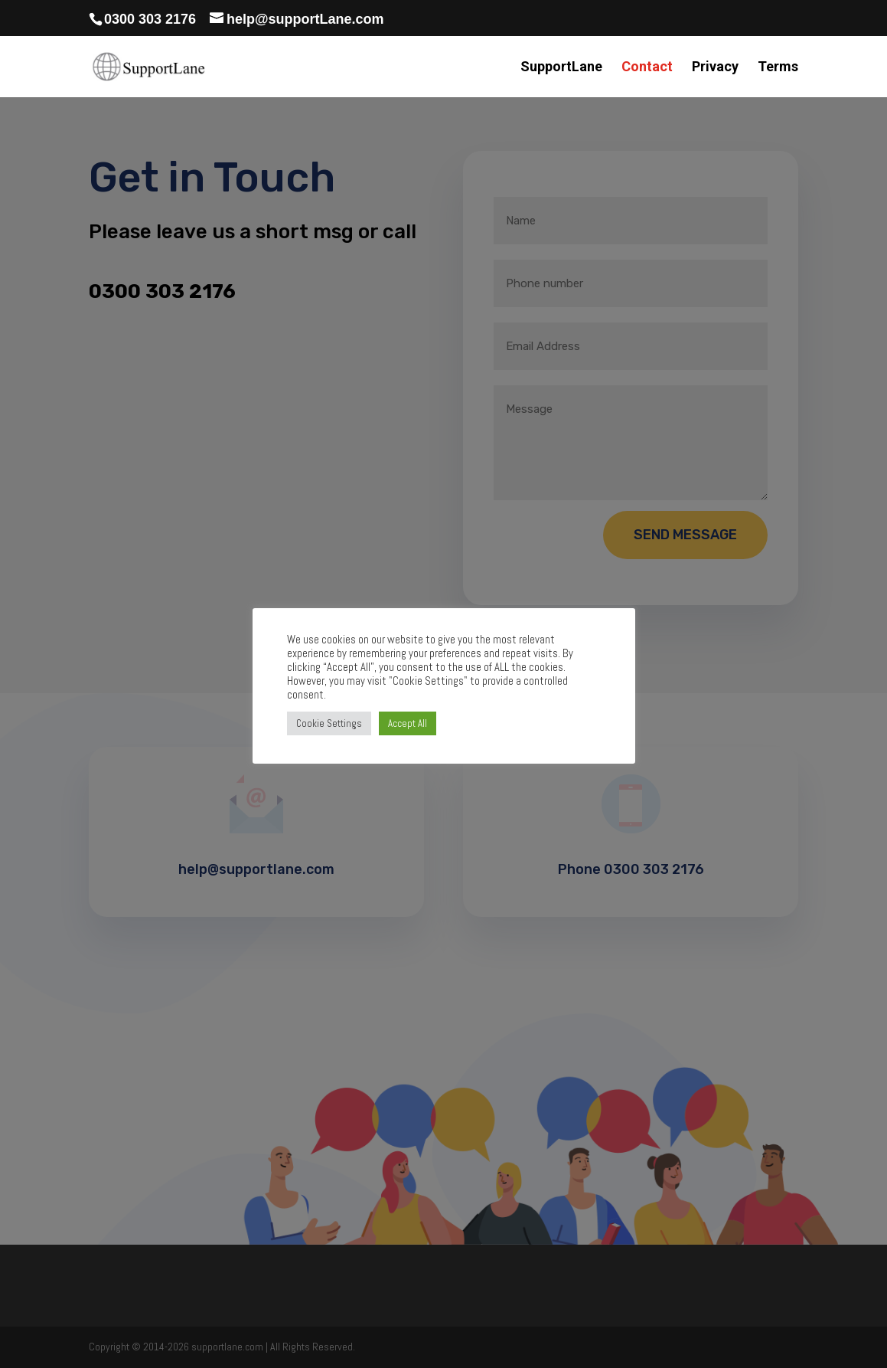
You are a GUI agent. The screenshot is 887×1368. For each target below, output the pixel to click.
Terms (778, 67)
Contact (647, 67)
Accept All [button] (407, 723)
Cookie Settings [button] (329, 723)
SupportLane (561, 67)
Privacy (715, 67)
